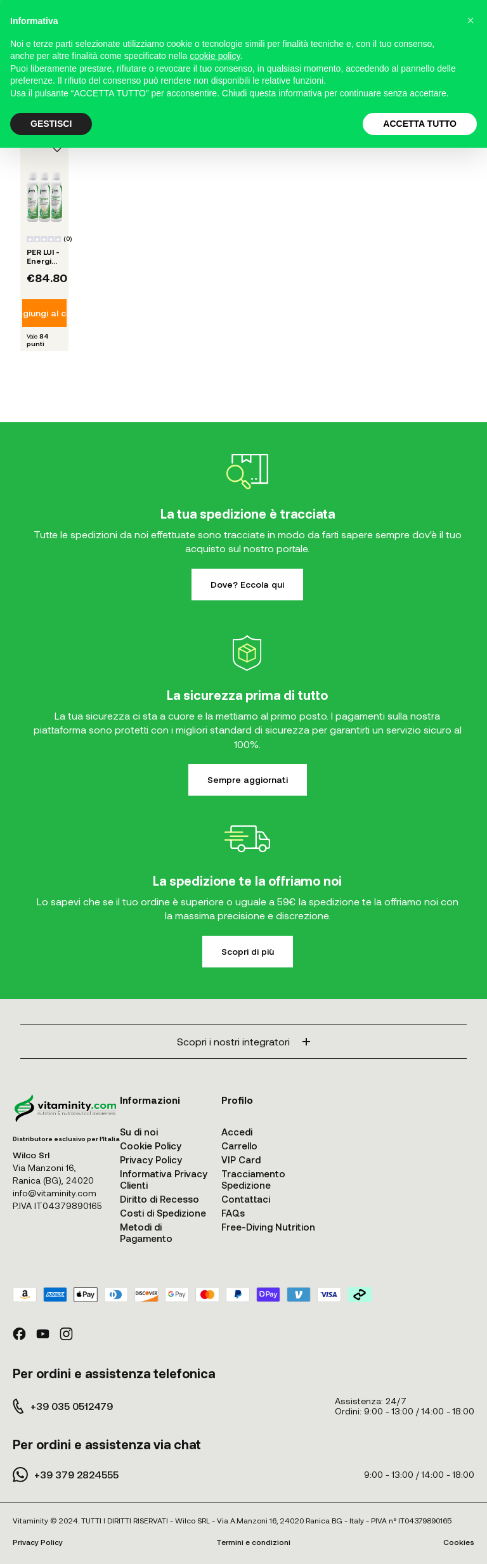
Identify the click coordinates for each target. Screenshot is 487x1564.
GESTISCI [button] (51, 124)
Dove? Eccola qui (247, 584)
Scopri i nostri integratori (243, 1041)
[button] (470, 20)
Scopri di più (247, 951)
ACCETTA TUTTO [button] (420, 124)
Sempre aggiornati (247, 779)
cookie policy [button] (215, 56)
